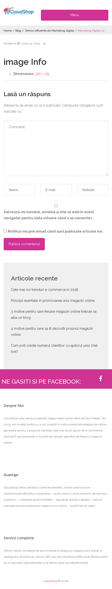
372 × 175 (42, 74)
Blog (18, 30)
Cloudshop (50, 581)
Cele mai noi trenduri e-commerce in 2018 (44, 290)
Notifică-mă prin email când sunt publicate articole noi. (55, 231)
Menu (74, 15)
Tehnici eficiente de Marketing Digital (49, 30)
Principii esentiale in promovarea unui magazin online (52, 301)
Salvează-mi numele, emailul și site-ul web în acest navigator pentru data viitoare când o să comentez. (49, 215)
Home (8, 30)
